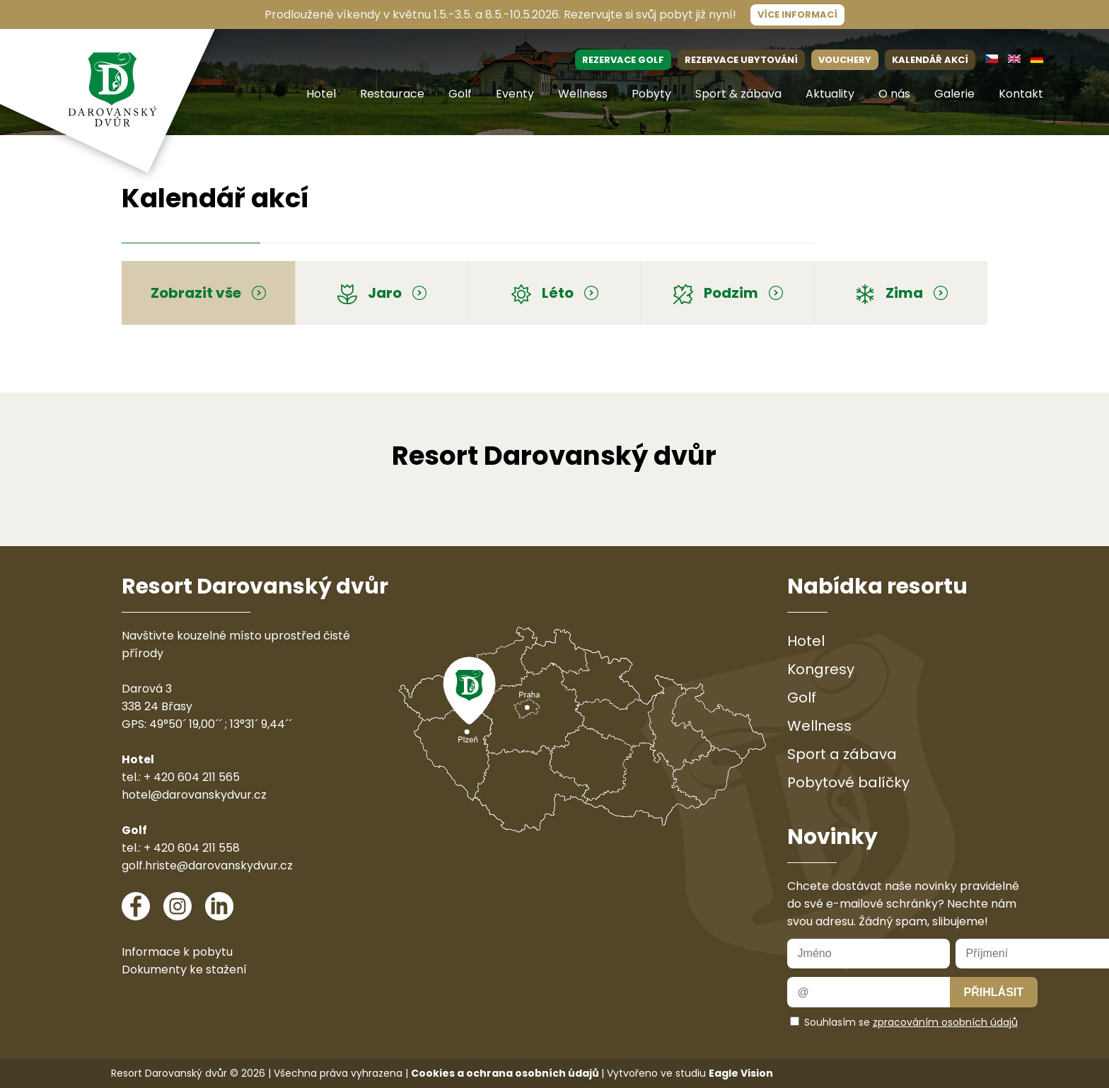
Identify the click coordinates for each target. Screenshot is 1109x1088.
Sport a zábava (842, 754)
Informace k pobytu (177, 952)
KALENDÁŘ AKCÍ (930, 59)
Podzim (728, 293)
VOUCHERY (844, 59)
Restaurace (392, 94)
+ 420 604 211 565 (192, 777)
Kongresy (820, 669)
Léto (554, 293)
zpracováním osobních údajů (945, 1022)
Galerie (954, 94)
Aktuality (830, 94)
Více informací (797, 14)
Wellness (583, 94)
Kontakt (1021, 94)
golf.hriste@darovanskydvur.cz (207, 865)
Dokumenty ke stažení (184, 969)
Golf (460, 94)
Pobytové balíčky (848, 782)
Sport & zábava (738, 94)
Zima (901, 293)
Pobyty (651, 94)
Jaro (381, 293)
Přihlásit (993, 992)
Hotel (321, 94)
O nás (894, 94)
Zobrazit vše (208, 293)
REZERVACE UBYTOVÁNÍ (741, 59)
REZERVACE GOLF (623, 59)
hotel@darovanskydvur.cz (194, 795)
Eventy (515, 94)
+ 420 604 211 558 (192, 848)
